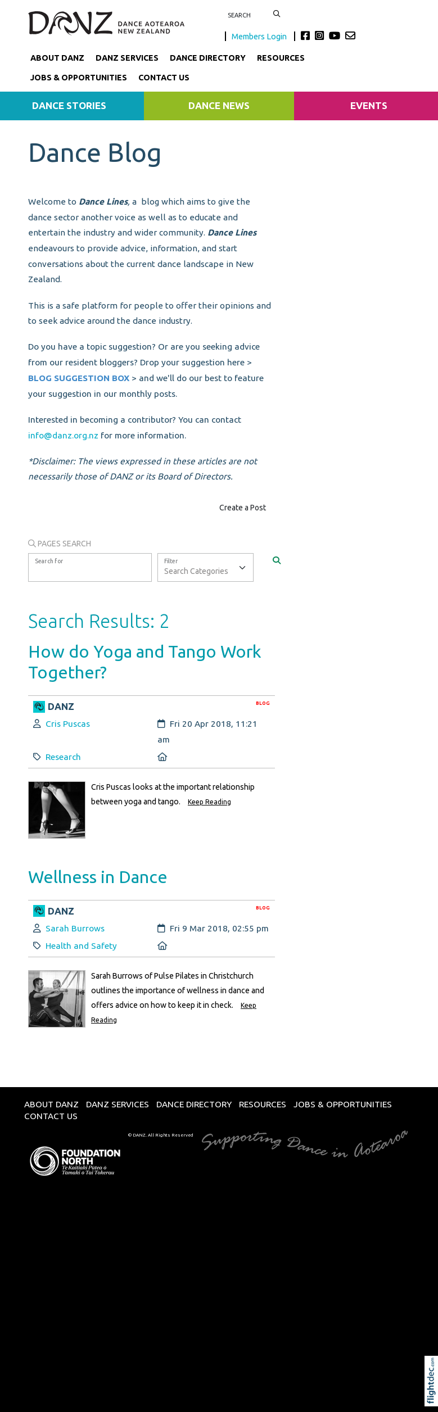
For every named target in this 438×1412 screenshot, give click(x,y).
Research (63, 757)
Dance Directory (208, 57)
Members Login (260, 36)
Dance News (219, 105)
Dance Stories (69, 105)
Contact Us (163, 77)
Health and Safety (81, 946)
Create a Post (242, 507)
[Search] (277, 560)
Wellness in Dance (98, 876)
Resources (281, 57)
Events (368, 105)
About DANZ (57, 57)
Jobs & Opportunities (78, 77)
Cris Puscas (68, 723)
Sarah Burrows (75, 928)
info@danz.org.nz (63, 435)
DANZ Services (127, 57)
